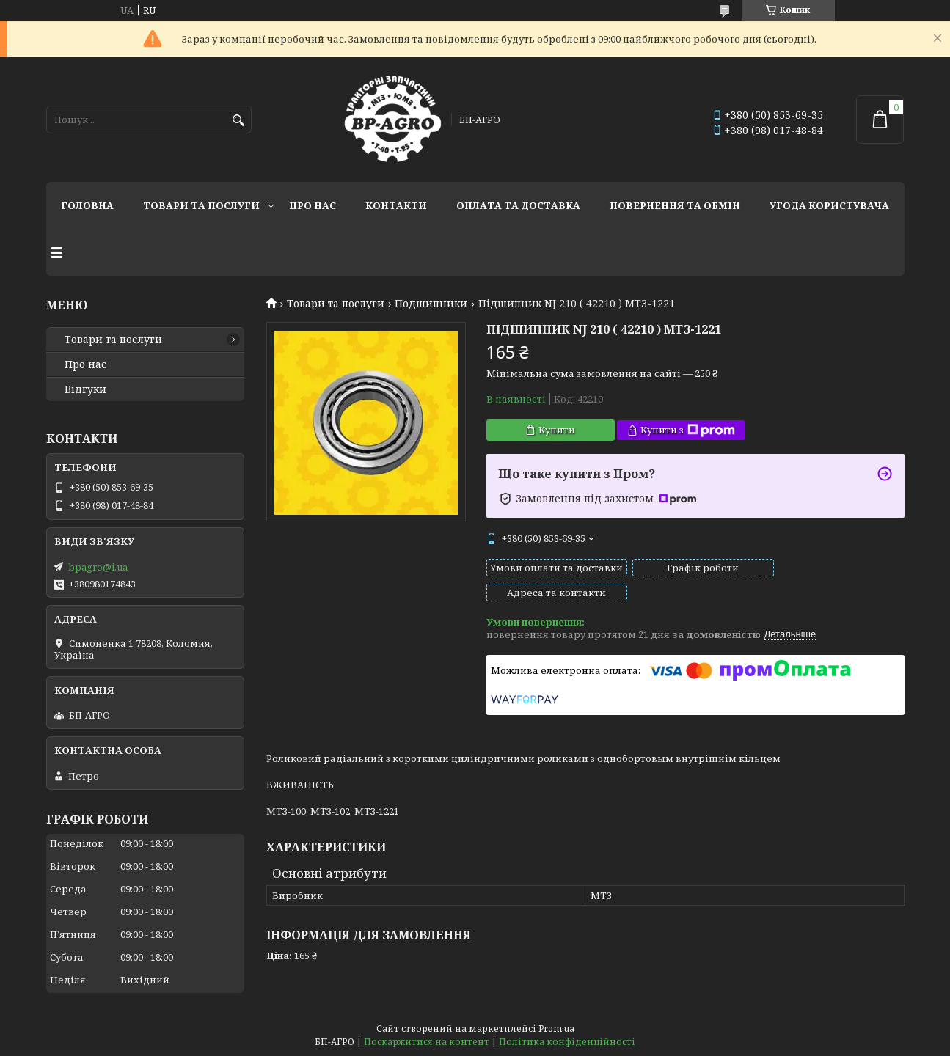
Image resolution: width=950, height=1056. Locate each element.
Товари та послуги (201, 205)
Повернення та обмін (675, 205)
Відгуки (85, 389)
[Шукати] (239, 120)
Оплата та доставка (518, 205)
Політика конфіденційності (567, 1041)
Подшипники (431, 303)
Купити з (687, 430)
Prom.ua (556, 1028)
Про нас (312, 205)
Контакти (396, 205)
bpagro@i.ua (98, 567)
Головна (87, 205)
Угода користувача (829, 205)
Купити (556, 429)
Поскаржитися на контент (426, 1041)
